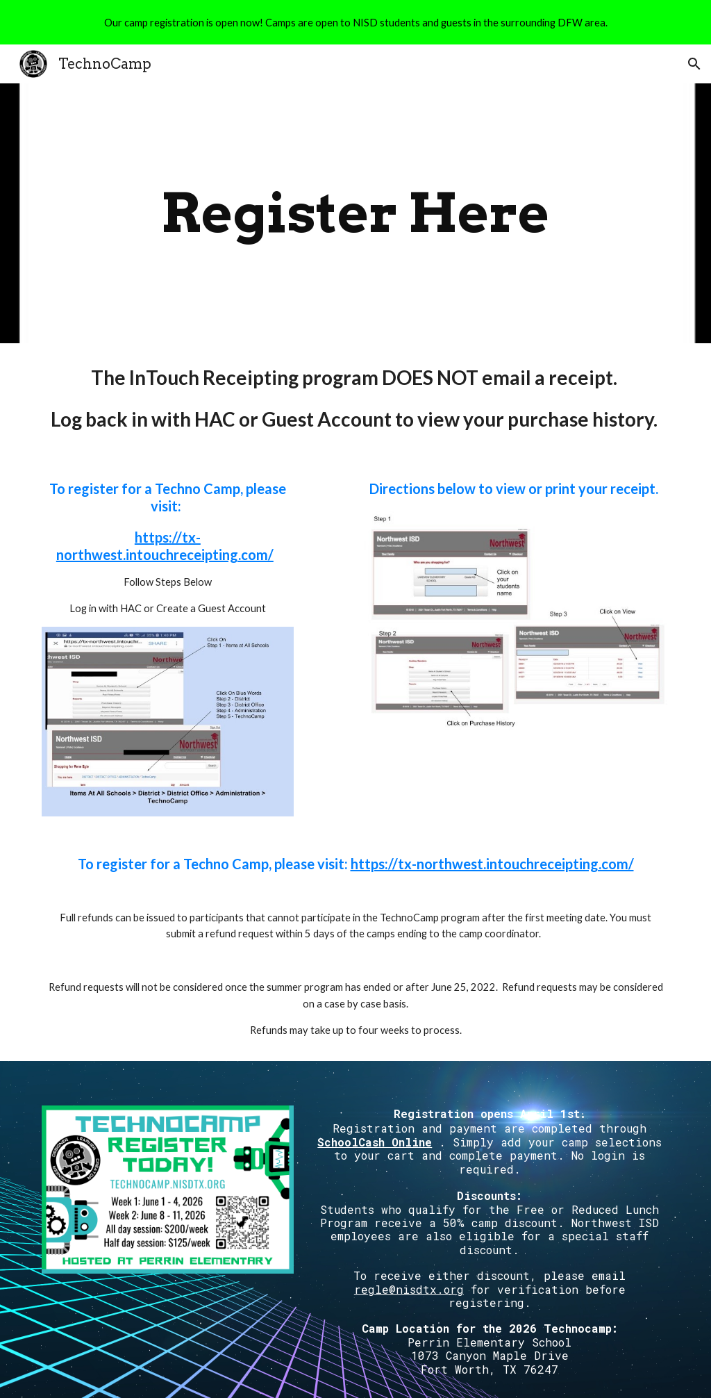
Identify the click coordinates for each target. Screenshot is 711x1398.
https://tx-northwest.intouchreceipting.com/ (165, 546)
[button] (694, 64)
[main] (355, 213)
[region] (355, 22)
